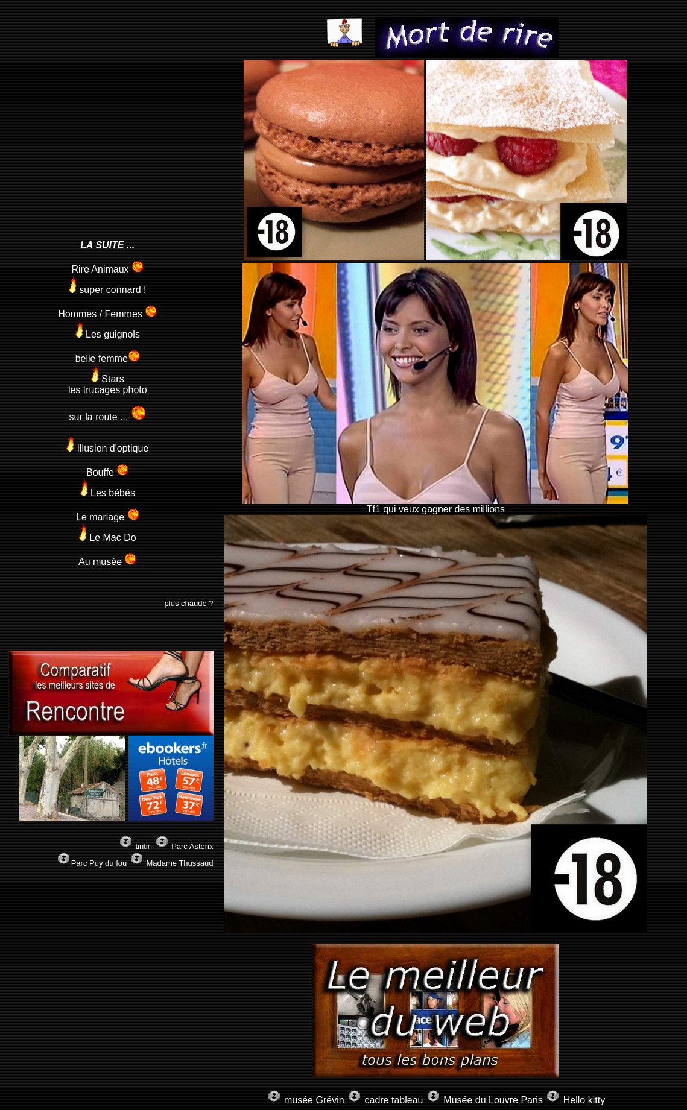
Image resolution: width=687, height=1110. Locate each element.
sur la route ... (107, 417)
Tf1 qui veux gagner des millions (435, 505)
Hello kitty (584, 1100)
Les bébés (107, 493)
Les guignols (107, 334)
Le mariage (107, 517)
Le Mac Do (107, 537)
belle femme (107, 358)
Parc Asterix (192, 846)
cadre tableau (393, 1100)
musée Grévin (314, 1100)
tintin (144, 846)
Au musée (107, 562)
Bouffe (107, 472)
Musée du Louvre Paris (493, 1100)
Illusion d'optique (107, 448)
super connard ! (108, 290)
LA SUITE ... (107, 245)
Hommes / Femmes (107, 314)
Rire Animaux (107, 269)
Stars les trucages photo (107, 384)
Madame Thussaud (179, 863)
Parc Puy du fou (99, 863)
